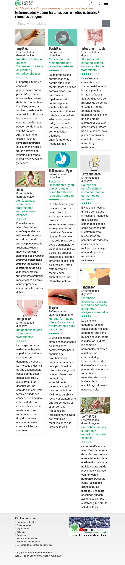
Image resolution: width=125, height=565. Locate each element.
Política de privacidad (27, 538)
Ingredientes (23, 528)
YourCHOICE (36, 556)
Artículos (21, 532)
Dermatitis (88, 416)
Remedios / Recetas (26, 522)
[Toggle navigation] (106, 3)
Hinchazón (88, 287)
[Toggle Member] (91, 3)
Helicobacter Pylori (61, 170)
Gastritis (55, 48)
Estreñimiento (90, 174)
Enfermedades (24, 525)
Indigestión (23, 319)
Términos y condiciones (28, 541)
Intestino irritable (93, 48)
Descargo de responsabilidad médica (35, 545)
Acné (19, 190)
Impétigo (22, 48)
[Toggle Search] (98, 3)
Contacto (21, 535)
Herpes (53, 308)
